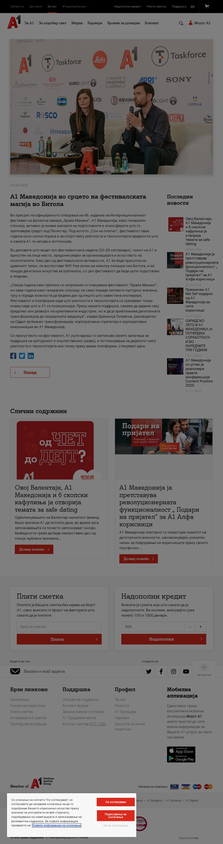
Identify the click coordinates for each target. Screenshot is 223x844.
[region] (71, 815)
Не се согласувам (115, 825)
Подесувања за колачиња (116, 816)
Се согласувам (115, 802)
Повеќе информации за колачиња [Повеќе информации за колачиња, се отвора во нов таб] (56, 825)
